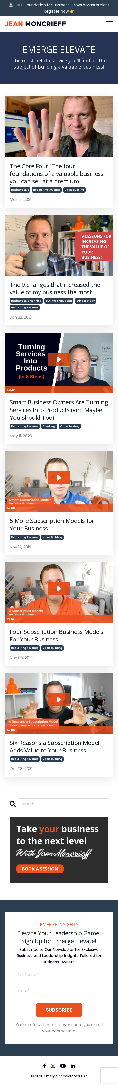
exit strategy (85, 301)
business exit (20, 190)
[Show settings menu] (99, 390)
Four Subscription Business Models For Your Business (56, 635)
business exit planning (26, 301)
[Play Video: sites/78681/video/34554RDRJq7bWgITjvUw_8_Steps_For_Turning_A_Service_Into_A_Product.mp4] (58, 359)
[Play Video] (9, 390)
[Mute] (90, 390)
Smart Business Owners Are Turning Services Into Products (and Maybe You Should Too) (59, 409)
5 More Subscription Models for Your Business (52, 524)
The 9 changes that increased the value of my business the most (55, 288)
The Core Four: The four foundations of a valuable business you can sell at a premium (56, 173)
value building (74, 190)
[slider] (54, 390)
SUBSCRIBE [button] (59, 1010)
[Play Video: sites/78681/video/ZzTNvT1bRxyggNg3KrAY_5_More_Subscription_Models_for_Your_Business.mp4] (58, 478)
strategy (49, 426)
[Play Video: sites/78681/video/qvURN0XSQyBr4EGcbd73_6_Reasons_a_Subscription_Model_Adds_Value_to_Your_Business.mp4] (58, 699)
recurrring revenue (46, 190)
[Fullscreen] (108, 390)
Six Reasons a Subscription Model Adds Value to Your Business (54, 746)
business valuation (59, 301)
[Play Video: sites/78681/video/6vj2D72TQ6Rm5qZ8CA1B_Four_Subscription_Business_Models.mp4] (58, 588)
